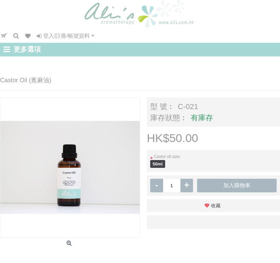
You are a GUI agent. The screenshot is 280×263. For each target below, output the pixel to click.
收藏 (216, 205)
